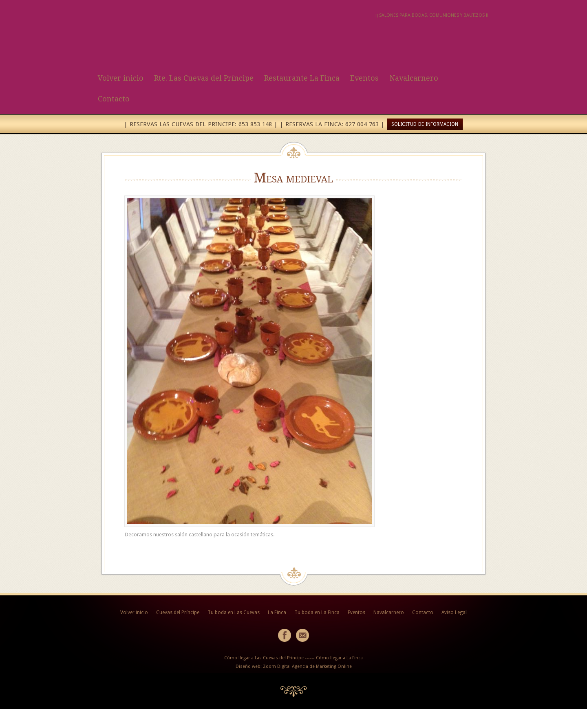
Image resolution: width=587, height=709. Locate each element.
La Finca (277, 612)
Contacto (114, 98)
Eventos (364, 78)
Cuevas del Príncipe (177, 612)
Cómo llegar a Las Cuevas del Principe (264, 658)
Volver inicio (120, 78)
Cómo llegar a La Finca (339, 658)
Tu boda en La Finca (317, 612)
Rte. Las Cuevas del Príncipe (204, 78)
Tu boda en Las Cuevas (233, 612)
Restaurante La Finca (302, 78)
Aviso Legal (454, 612)
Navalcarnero (413, 78)
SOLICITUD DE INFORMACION (424, 124)
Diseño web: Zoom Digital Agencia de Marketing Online (294, 666)
